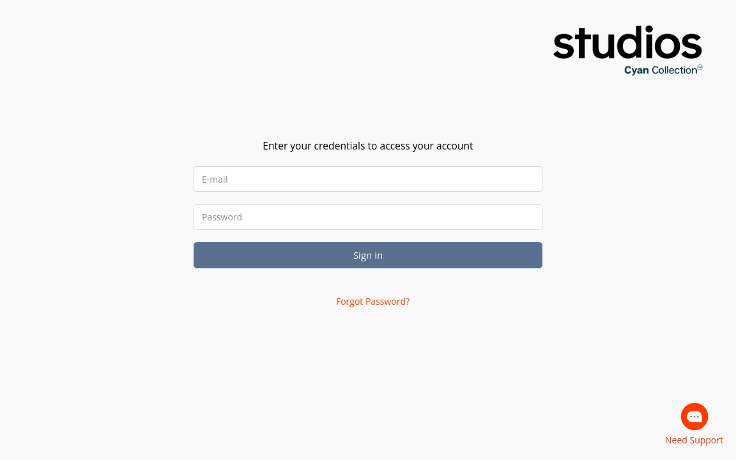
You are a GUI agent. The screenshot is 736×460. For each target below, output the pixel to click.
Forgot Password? (373, 301)
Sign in (368, 255)
